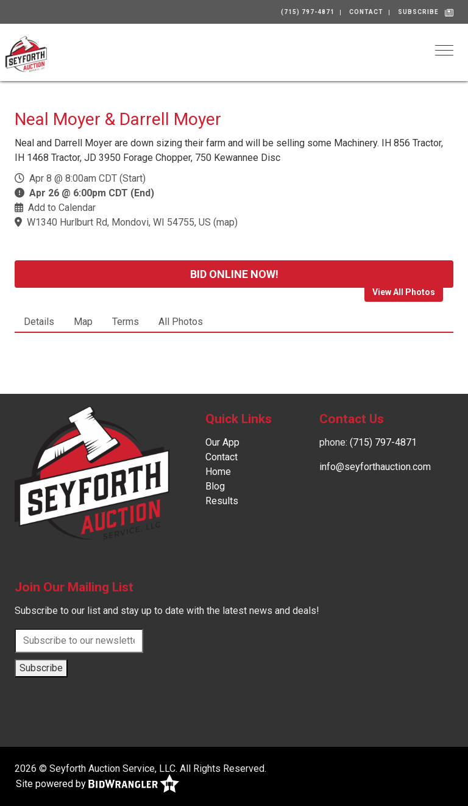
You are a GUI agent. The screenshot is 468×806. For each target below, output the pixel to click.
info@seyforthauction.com (375, 467)
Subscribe (418, 12)
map (225, 222)
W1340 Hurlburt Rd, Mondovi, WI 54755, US (119, 222)
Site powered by (97, 784)
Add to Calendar (62, 207)
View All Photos (403, 292)
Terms (125, 321)
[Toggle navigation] (444, 50)
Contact (366, 12)
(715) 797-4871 (308, 12)
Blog (215, 486)
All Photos (180, 321)
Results (221, 501)
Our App (222, 442)
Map (83, 321)
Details (39, 321)
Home (218, 471)
